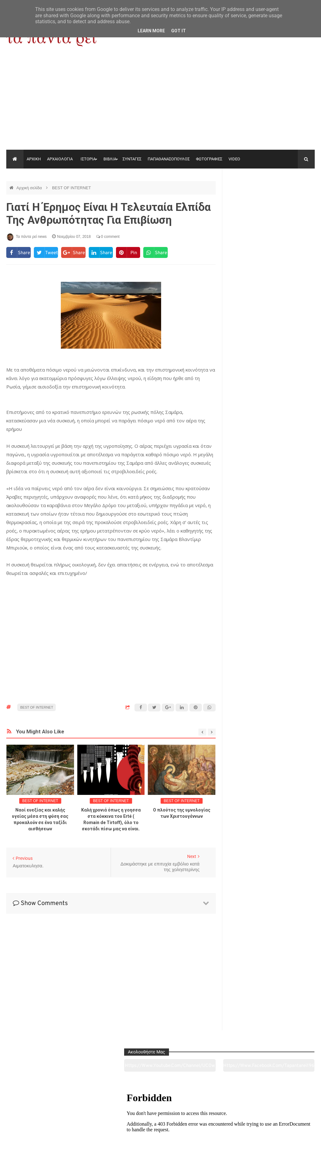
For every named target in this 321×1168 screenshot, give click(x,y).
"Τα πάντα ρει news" (69, 1158)
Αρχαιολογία (35, 1128)
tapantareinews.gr (296, 1158)
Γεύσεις (222, 1128)
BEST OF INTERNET (71, 187)
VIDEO (234, 159)
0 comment (108, 236)
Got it (178, 30)
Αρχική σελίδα (29, 187)
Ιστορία (98, 1128)
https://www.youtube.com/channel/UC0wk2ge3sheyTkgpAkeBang (249, 197)
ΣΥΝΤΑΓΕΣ (132, 159)
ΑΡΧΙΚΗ (34, 159)
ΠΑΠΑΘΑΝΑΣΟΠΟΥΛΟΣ (169, 159)
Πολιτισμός (160, 1128)
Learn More (151, 30)
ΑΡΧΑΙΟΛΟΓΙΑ (60, 159)
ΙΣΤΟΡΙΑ (88, 159)
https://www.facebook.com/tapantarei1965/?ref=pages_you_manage (293, 197)
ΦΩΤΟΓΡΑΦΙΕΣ (209, 159)
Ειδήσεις (285, 1128)
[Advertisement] (160, 103)
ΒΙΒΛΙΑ (109, 159)
